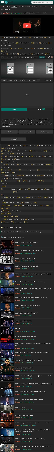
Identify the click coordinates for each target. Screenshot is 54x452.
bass (34, 80)
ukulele (16, 80)
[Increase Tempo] (15, 57)
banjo (28, 80)
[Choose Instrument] (38, 80)
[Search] (51, 2)
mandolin (22, 80)
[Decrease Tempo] (2, 57)
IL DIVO (14, 7)
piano (10, 80)
